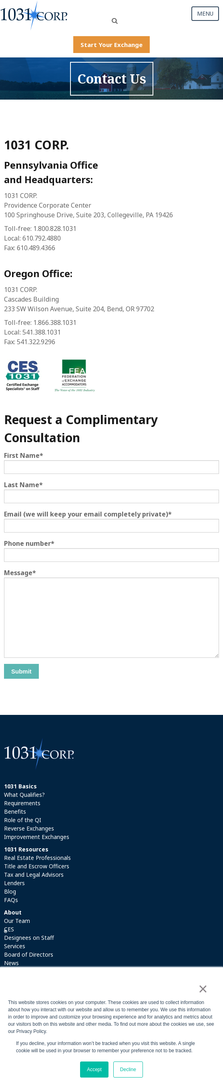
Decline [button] (128, 1069)
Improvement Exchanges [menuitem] (36, 837)
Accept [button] (94, 1069)
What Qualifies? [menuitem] (24, 794)
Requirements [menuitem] (22, 803)
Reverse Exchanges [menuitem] (29, 828)
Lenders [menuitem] (14, 883)
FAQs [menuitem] (11, 900)
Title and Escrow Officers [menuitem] (36, 866)
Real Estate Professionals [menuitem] (37, 857)
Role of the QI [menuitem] (22, 820)
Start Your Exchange (111, 45)
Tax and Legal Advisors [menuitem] (34, 874)
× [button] (202, 989)
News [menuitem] (11, 963)
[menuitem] (111, 786)
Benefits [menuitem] (15, 811)
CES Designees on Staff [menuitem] (29, 933)
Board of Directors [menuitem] (28, 954)
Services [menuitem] (14, 946)
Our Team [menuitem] (17, 921)
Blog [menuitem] (10, 891)
